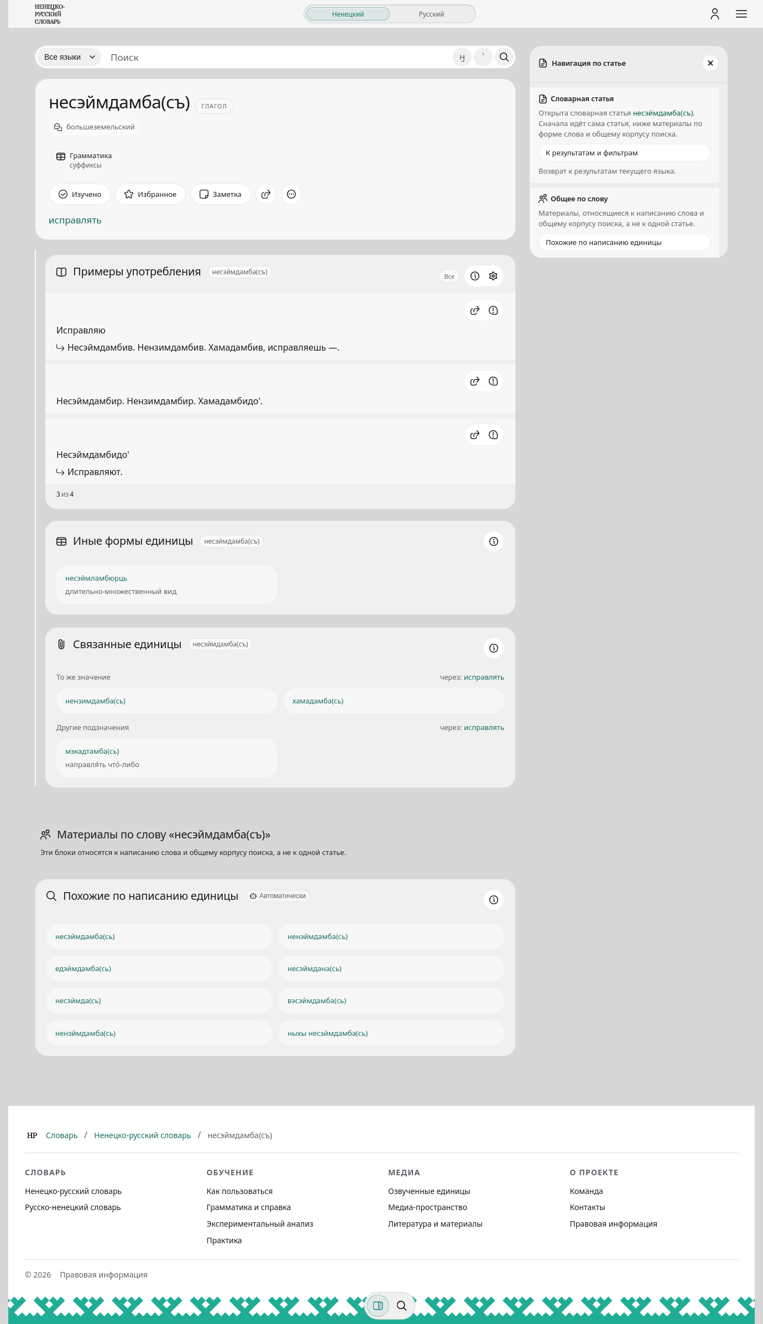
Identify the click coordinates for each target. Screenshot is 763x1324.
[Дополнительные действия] (291, 194)
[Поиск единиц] (277, 57)
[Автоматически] (278, 896)
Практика (224, 1240)
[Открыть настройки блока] (493, 276)
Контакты (587, 1207)
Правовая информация (613, 1223)
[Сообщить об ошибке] (493, 310)
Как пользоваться (240, 1191)
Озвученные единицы (429, 1191)
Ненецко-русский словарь (142, 1135)
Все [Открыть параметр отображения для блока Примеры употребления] (449, 276)
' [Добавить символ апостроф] (483, 56)
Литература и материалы (435, 1223)
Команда (586, 1191)
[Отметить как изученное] (80, 194)
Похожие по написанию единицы (604, 242)
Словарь (61, 1135)
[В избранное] (150, 194)
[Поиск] (504, 57)
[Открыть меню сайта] (741, 14)
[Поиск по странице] (402, 1306)
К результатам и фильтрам (592, 153)
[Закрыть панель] (710, 63)
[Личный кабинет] (715, 14)
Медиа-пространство (427, 1207)
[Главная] (32, 1135)
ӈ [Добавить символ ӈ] (462, 56)
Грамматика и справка (249, 1207)
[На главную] (50, 14)
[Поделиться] (265, 194)
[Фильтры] (378, 1306)
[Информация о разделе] (475, 276)
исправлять (75, 220)
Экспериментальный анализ (260, 1223)
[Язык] (69, 57)
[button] (475, 310)
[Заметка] (220, 194)
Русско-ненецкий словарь (73, 1207)
